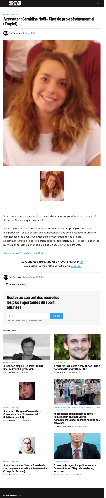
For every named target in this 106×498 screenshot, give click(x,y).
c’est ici (76, 266)
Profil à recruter (11, 14)
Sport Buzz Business (12, 496)
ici (81, 262)
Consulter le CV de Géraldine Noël (23, 253)
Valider (56, 316)
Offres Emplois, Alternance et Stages (86, 408)
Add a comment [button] (17, 284)
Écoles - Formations (63, 408)
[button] (5, 3)
